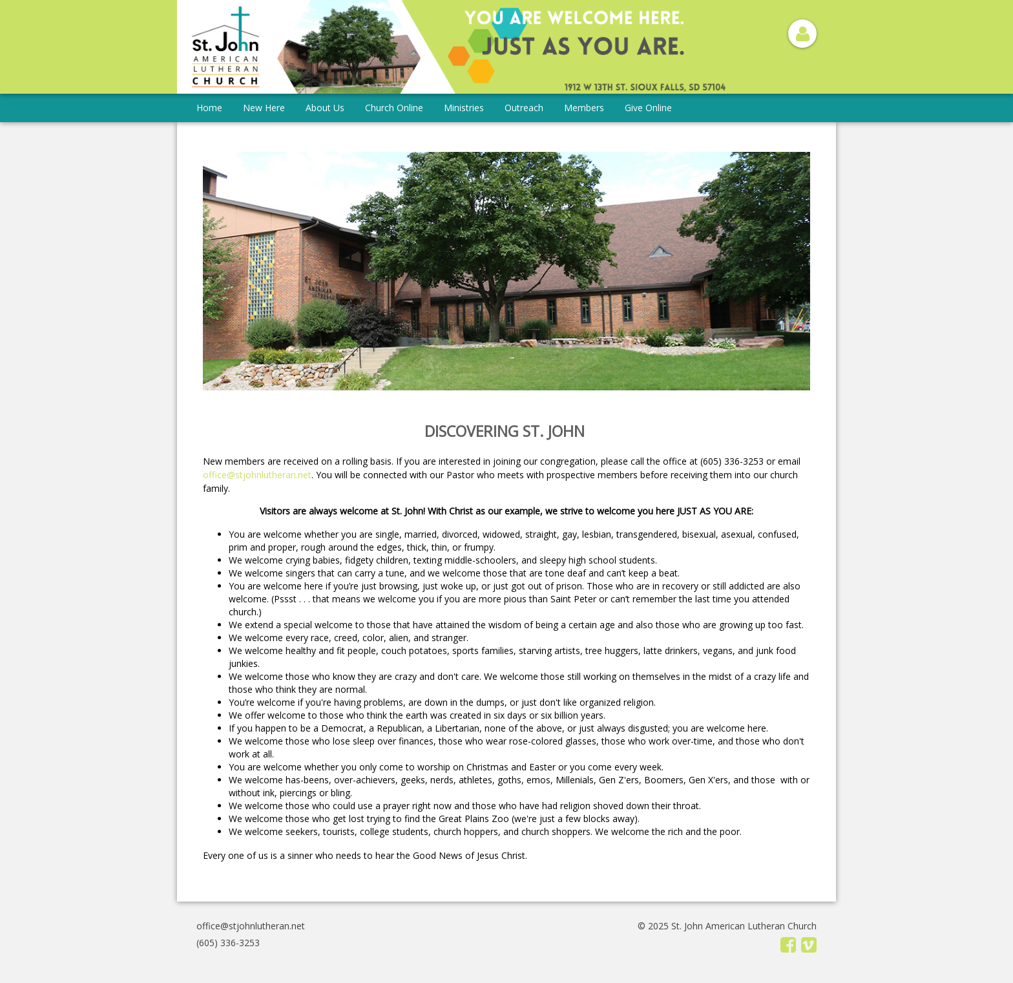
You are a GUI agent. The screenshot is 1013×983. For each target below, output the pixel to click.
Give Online (648, 107)
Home (209, 107)
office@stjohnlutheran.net (257, 475)
